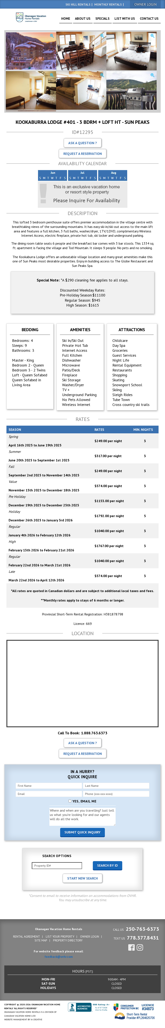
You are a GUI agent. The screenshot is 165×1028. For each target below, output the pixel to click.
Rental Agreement (26, 936)
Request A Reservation (82, 153)
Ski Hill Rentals (78, 4)
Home (83, 20)
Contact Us (151, 20)
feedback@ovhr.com (58, 957)
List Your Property (60, 936)
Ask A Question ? (82, 143)
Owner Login (89, 936)
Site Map (41, 940)
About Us (97, 20)
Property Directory (67, 940)
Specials (113, 20)
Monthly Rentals (108, 4)
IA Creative (36, 1019)
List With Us (131, 20)
